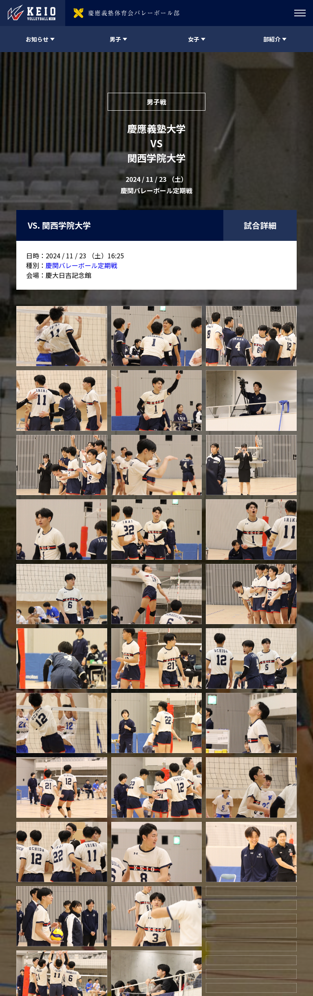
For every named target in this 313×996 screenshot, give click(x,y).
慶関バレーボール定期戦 (81, 265)
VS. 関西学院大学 (59, 225)
